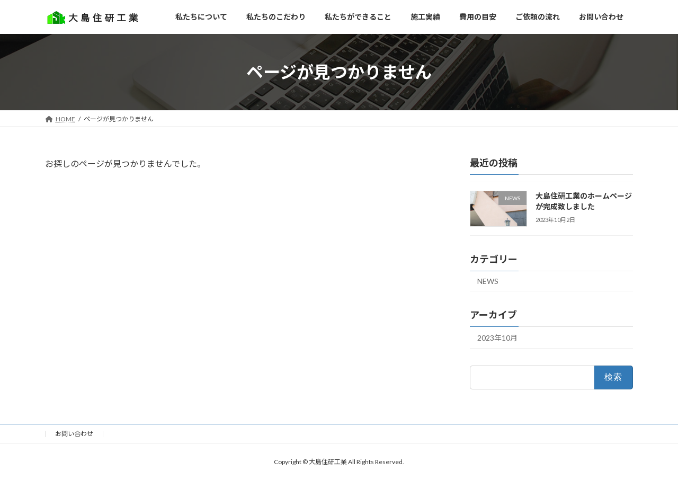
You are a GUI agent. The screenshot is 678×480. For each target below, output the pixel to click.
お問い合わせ (74, 434)
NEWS (487, 281)
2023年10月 (497, 337)
